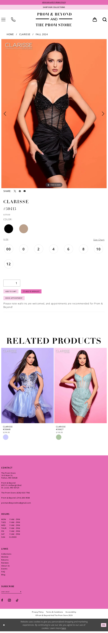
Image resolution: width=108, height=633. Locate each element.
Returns (4, 561)
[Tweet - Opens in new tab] (15, 191)
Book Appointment (15, 299)
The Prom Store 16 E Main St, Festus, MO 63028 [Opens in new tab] (9, 476)
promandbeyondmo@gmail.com (16, 504)
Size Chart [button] (98, 239)
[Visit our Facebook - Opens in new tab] (2, 601)
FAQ (3, 573)
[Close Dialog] (4, 626)
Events (4, 570)
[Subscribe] (22, 593)
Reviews (5, 564)
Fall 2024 (42, 34)
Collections (6, 555)
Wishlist (4, 558)
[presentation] (27, 387)
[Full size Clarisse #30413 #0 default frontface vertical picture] (54, 113)
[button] (95, 19)
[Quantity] (11, 283)
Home (10, 34)
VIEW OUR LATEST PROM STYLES (54, 2)
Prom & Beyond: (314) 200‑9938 (15, 499)
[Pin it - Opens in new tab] (20, 191)
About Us (5, 567)
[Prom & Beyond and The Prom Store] (54, 19)
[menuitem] (13, 19)
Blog (3, 576)
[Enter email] (12, 593)
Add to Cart (12, 292)
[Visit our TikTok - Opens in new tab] (17, 601)
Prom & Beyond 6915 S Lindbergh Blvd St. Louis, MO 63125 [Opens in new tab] (11, 486)
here (63, 629)
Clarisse (24, 34)
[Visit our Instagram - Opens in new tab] (9, 601)
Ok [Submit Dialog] (103, 626)
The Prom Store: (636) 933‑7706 (15, 494)
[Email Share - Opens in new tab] (25, 191)
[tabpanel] (54, 113)
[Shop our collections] (54, 7)
